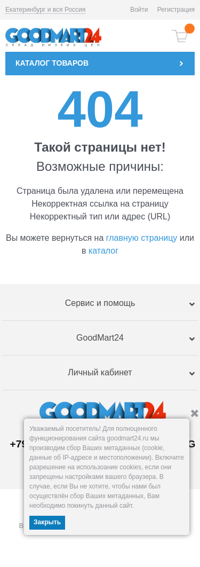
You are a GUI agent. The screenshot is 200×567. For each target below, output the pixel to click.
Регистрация (176, 9)
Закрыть (47, 522)
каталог (103, 250)
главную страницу (142, 237)
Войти (139, 9)
